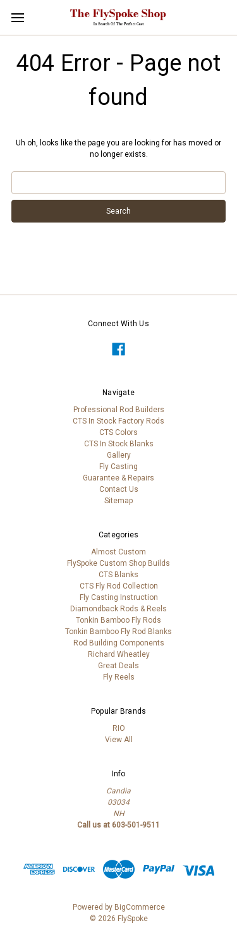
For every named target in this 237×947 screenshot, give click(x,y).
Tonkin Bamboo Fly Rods (118, 620)
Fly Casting (118, 466)
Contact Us (118, 489)
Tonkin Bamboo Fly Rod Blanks (118, 631)
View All (119, 739)
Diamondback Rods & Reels (118, 608)
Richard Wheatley (119, 654)
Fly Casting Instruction (119, 597)
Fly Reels (119, 677)
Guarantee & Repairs (118, 478)
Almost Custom (118, 551)
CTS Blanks (118, 574)
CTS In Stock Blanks (119, 443)
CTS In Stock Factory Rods (118, 421)
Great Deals (118, 665)
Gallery (119, 455)
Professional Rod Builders (118, 409)
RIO (118, 728)
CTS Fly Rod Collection (119, 586)
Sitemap (118, 500)
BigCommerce (139, 907)
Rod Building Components (118, 642)
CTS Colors (118, 432)
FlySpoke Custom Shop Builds (118, 563)
